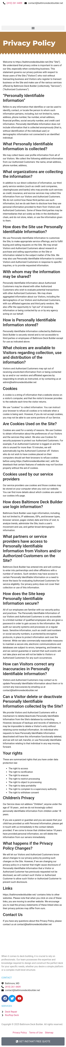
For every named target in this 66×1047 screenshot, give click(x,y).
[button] (33, 28)
